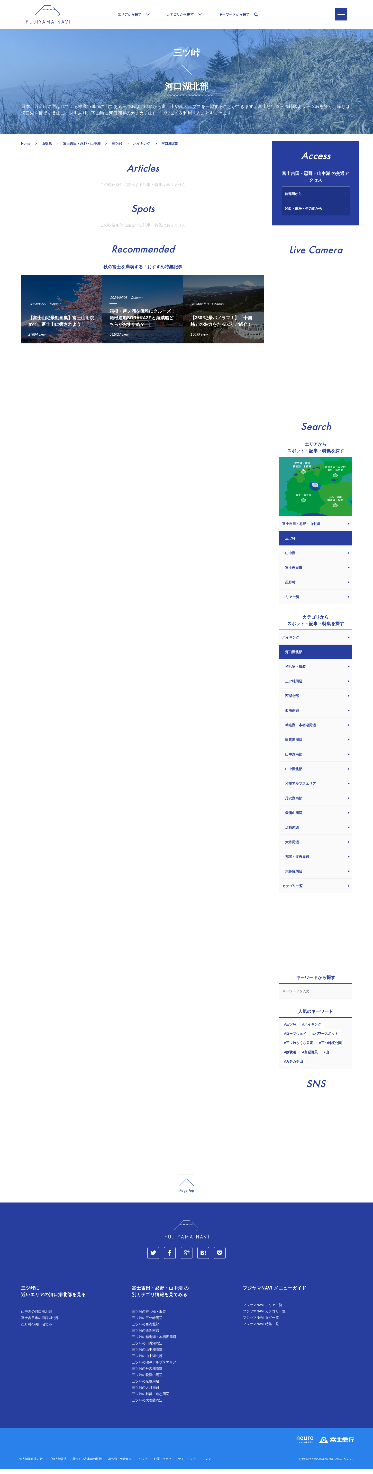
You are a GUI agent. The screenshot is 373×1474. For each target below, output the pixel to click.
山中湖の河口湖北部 (36, 1317)
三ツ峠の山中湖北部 (147, 1361)
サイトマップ (186, 1464)
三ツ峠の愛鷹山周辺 (147, 1380)
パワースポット (326, 1039)
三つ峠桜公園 (331, 1048)
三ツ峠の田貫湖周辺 (147, 1348)
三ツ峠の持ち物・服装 (149, 1317)
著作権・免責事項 (120, 1464)
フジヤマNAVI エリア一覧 (262, 1310)
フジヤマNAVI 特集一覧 (261, 1329)
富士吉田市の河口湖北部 (40, 1323)
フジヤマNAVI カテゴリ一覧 (264, 1316)
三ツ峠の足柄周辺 (145, 1386)
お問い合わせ (162, 1464)
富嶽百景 (311, 1057)
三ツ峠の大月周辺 (145, 1393)
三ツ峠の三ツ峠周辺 (147, 1323)
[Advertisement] (142, 397)
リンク (206, 1464)
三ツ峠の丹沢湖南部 (147, 1374)
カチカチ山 (294, 1067)
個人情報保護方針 (31, 1464)
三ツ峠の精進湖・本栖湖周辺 (154, 1342)
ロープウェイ (296, 1039)
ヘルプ (142, 1464)
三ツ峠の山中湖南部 (147, 1355)
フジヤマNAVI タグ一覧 (261, 1323)
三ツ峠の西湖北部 (145, 1329)
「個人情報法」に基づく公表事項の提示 (75, 1464)
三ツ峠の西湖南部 (145, 1336)
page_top (186, 1188)
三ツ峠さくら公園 (299, 1048)
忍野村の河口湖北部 (36, 1329)
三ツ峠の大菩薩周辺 (147, 1405)
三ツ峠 (291, 1030)
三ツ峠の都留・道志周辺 (150, 1399)
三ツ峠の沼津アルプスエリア (154, 1367)
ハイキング (312, 1030)
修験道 (291, 1057)
